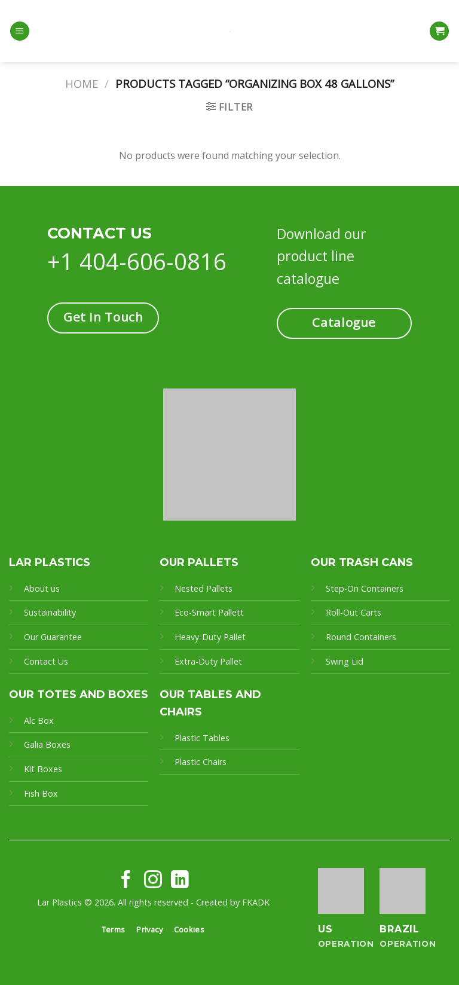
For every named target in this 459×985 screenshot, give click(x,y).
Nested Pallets (203, 588)
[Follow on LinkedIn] (180, 881)
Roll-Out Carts (353, 612)
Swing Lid (344, 661)
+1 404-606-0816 (137, 261)
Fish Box (41, 793)
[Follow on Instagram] (153, 881)
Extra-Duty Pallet (208, 661)
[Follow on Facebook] (126, 881)
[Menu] (19, 31)
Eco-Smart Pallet (207, 612)
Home (81, 83)
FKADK (256, 902)
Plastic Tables (202, 738)
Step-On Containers (364, 588)
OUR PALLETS (199, 562)
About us (42, 588)
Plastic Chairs (201, 761)
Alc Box (39, 720)
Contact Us (46, 661)
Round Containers (361, 637)
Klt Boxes (43, 769)
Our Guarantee (54, 637)
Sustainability (50, 612)
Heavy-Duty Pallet (210, 637)
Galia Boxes (47, 744)
